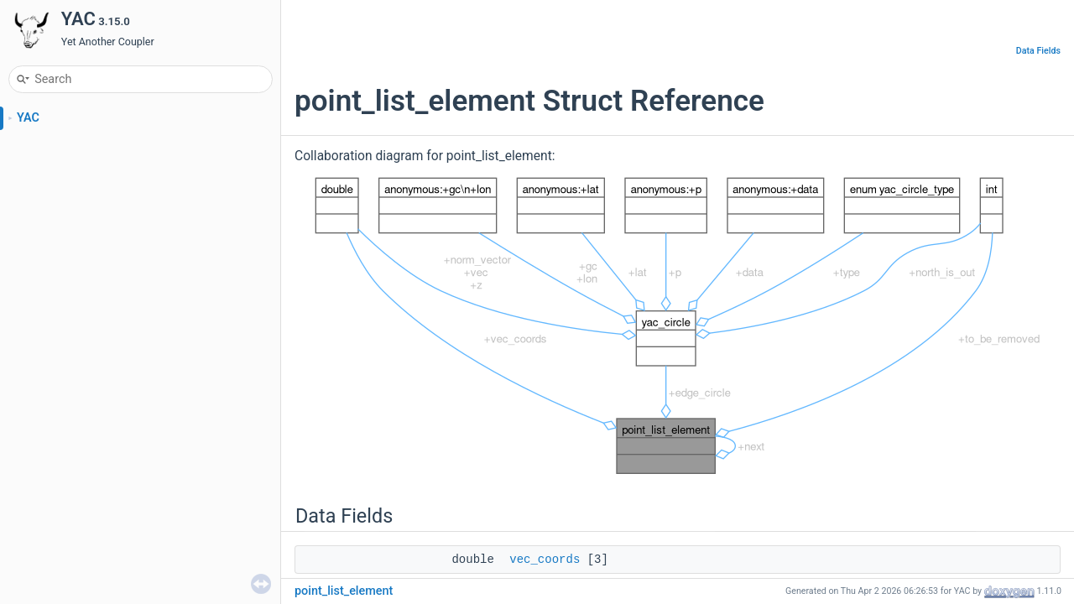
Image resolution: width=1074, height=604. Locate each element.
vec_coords (544, 559)
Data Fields (1038, 50)
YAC (28, 118)
